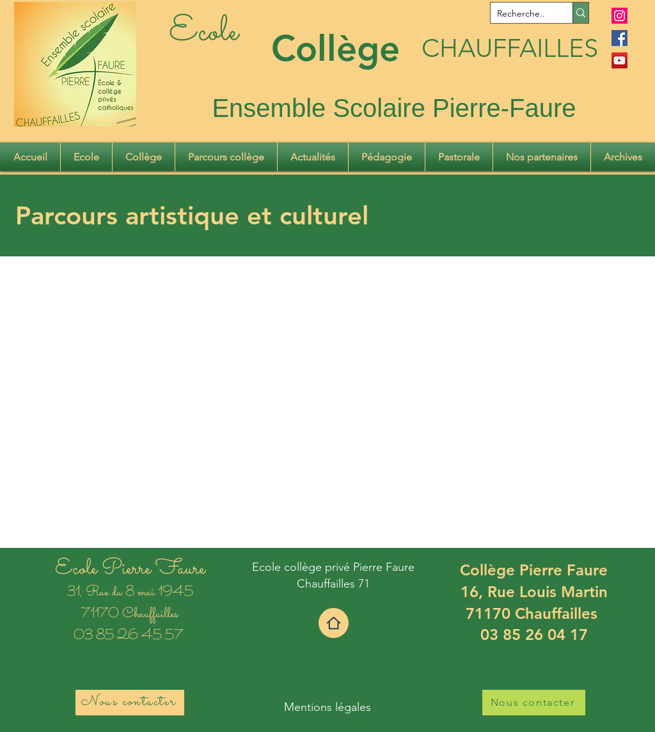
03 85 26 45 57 (130, 636)
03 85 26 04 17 (534, 634)
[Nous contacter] (129, 702)
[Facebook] (619, 38)
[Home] (334, 623)
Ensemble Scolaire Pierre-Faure (394, 108)
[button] (86, 157)
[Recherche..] (521, 14)
